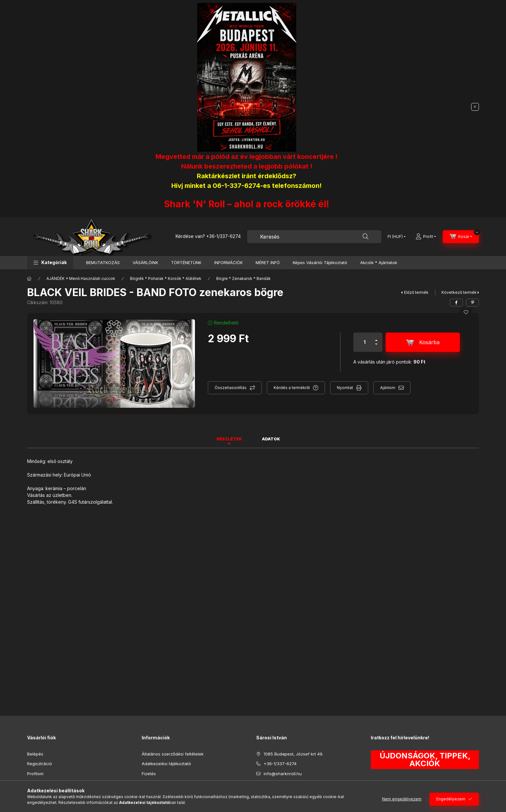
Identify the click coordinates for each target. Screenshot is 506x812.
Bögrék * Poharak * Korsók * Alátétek (165, 278)
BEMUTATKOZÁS (103, 262)
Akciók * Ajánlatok (378, 262)
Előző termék (416, 292)
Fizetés (149, 773)
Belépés (35, 753)
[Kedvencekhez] (466, 312)
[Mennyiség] (364, 342)
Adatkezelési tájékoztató (166, 763)
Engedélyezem (450, 799)
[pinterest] (472, 302)
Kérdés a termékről (292, 387)
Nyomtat (345, 387)
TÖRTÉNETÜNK (186, 262)
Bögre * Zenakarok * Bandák (243, 278)
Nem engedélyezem (401, 799)
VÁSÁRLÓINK (145, 262)
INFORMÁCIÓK (228, 262)
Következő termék (459, 292)
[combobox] (314, 236)
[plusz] (376, 337)
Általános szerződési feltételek (173, 753)
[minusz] (376, 347)
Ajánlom (387, 387)
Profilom (35, 773)
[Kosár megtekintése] (461, 236)
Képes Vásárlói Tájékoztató (320, 262)
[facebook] (456, 302)
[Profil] (426, 236)
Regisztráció (39, 763)
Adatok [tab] (271, 439)
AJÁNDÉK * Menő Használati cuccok (80, 278)
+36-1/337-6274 (223, 236)
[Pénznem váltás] (395, 236)
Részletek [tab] (229, 439)
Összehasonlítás (231, 387)
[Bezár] (475, 107)
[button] (50, 262)
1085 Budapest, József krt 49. (293, 753)
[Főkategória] (29, 279)
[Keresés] (365, 237)
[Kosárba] (423, 342)
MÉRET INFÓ (268, 262)
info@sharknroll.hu (283, 773)
